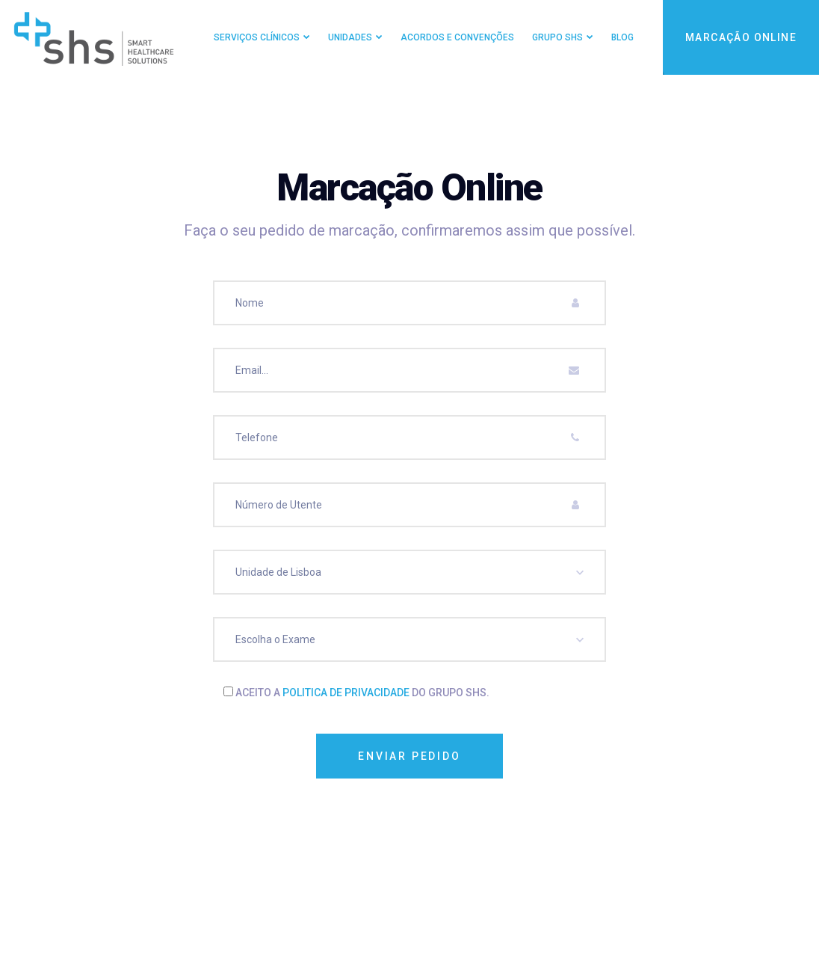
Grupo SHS (557, 37)
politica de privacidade (346, 692)
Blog (622, 37)
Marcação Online (741, 37)
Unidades (350, 37)
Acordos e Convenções (457, 37)
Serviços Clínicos (257, 37)
